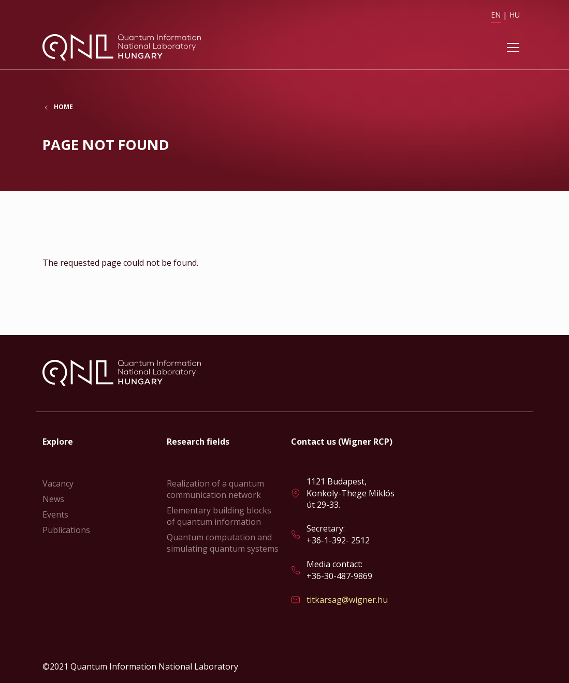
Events (55, 514)
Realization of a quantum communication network (215, 489)
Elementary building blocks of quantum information (219, 516)
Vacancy (58, 483)
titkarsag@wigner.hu (347, 599)
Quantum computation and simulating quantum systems (223, 543)
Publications (66, 530)
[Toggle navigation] (513, 48)
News (53, 499)
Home (63, 108)
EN (496, 15)
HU (514, 15)
